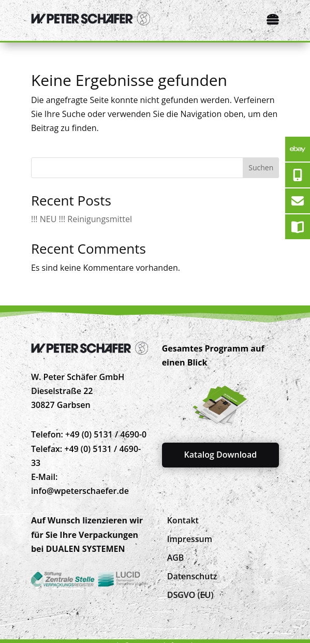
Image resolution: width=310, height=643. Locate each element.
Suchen (260, 167)
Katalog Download (220, 454)
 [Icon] (273, 19)
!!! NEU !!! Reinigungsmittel (81, 219)
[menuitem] (183, 520)
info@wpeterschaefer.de (80, 490)
